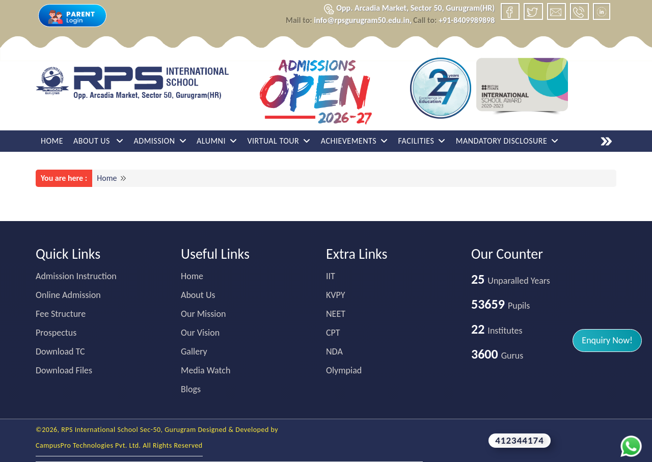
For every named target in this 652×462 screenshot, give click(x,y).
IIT (330, 276)
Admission (160, 141)
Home (52, 141)
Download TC (60, 351)
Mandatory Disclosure (507, 141)
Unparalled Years (510, 280)
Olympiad (344, 370)
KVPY (335, 295)
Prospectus (56, 332)
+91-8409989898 (454, 20)
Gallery (194, 351)
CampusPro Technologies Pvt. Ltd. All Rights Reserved (119, 445)
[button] (607, 340)
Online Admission (68, 295)
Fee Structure (61, 313)
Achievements (354, 141)
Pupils (500, 305)
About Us (98, 141)
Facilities (422, 141)
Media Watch (205, 370)
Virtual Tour (278, 141)
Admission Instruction (76, 276)
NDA (334, 351)
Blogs (191, 389)
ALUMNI (217, 141)
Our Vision (200, 332)
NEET (335, 313)
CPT (333, 332)
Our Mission (203, 313)
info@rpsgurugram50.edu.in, (349, 20)
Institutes (497, 330)
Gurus (497, 355)
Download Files (64, 370)
